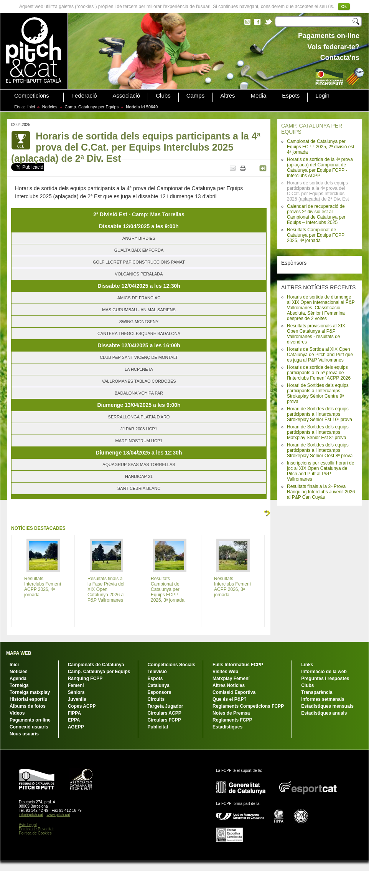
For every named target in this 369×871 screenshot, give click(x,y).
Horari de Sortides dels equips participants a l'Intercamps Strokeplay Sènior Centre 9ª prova (318, 393)
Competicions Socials (171, 664)
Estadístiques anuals (324, 713)
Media (259, 96)
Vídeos (17, 713)
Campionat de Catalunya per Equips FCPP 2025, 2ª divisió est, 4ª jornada (321, 147)
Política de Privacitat (36, 829)
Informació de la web (324, 671)
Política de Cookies (35, 833)
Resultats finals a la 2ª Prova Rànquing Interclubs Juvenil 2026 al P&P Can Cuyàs (321, 492)
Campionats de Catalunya (96, 664)
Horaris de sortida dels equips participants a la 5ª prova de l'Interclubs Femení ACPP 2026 (319, 373)
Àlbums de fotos (28, 706)
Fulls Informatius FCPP (238, 664)
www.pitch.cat (58, 815)
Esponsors (159, 692)
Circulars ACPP (164, 713)
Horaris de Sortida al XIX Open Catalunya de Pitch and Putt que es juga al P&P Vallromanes (320, 355)
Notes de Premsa (231, 713)
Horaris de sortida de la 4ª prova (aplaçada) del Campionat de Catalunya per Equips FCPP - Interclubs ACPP (320, 167)
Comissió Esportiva (234, 692)
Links (307, 664)
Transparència (316, 692)
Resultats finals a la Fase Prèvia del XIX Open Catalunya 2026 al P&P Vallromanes (106, 589)
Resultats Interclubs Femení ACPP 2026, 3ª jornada (232, 586)
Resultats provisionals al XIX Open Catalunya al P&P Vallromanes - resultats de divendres (316, 334)
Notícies (50, 107)
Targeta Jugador (165, 706)
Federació (84, 96)
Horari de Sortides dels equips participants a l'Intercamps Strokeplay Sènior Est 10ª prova (319, 414)
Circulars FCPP (164, 720)
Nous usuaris (24, 734)
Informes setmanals (322, 699)
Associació (126, 96)
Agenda (18, 678)
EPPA (74, 720)
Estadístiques (227, 727)
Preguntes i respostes (325, 678)
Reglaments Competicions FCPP (248, 706)
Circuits (156, 699)
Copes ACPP (82, 706)
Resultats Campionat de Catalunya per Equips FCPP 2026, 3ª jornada (167, 589)
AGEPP (76, 727)
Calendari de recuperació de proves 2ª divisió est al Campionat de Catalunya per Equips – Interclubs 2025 (316, 214)
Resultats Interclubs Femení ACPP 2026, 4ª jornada (42, 586)
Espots (291, 96)
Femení (76, 685)
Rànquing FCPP (85, 678)
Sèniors (76, 692)
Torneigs (19, 685)
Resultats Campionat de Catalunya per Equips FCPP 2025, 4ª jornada (315, 235)
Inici (31, 107)
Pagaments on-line (30, 720)
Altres (227, 96)
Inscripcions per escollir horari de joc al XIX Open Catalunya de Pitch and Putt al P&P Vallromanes (320, 471)
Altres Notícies (229, 685)
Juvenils (77, 699)
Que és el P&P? (230, 699)
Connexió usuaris (29, 727)
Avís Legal (28, 825)
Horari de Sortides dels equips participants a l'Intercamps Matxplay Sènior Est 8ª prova (318, 432)
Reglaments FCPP (232, 720)
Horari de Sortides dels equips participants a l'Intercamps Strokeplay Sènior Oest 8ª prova (320, 450)
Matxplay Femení (231, 678)
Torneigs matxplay (30, 692)
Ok (344, 6)
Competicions (31, 96)
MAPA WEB (18, 653)
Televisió (156, 671)
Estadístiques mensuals (327, 706)
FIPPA (74, 713)
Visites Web (225, 671)
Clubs (163, 96)
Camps (195, 96)
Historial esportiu (29, 699)
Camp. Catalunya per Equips (92, 107)
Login (322, 96)
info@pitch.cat (31, 815)
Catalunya (158, 685)
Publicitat (157, 727)
